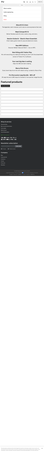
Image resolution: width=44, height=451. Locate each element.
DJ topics (4, 148)
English (11, 174)
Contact (36, 172)
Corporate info (4, 157)
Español (28, 174)
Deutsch (15, 174)
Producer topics (12, 148)
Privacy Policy (18, 172)
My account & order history (6, 126)
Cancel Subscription (5, 132)
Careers (2, 161)
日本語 (19, 174)
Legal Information (10, 172)
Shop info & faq (4, 124)
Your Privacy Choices (27, 172)
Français (24, 174)
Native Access (4, 130)
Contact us (3, 159)
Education (3, 164)
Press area (3, 162)
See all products (5, 85)
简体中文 (33, 174)
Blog (2, 155)
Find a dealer (3, 128)
